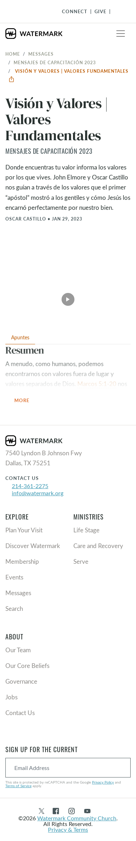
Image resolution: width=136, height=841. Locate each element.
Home (12, 54)
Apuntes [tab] (20, 337)
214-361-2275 (30, 486)
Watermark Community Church (76, 818)
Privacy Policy (103, 782)
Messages (41, 54)
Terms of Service (18, 785)
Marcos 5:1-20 (96, 384)
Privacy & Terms (68, 829)
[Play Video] (68, 297)
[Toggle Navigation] (118, 11)
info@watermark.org (37, 493)
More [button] (26, 401)
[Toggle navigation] (121, 33)
